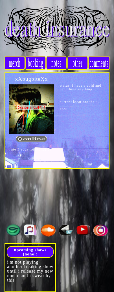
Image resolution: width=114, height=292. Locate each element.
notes (57, 62)
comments (98, 62)
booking (35, 62)
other (77, 62)
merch (15, 62)
